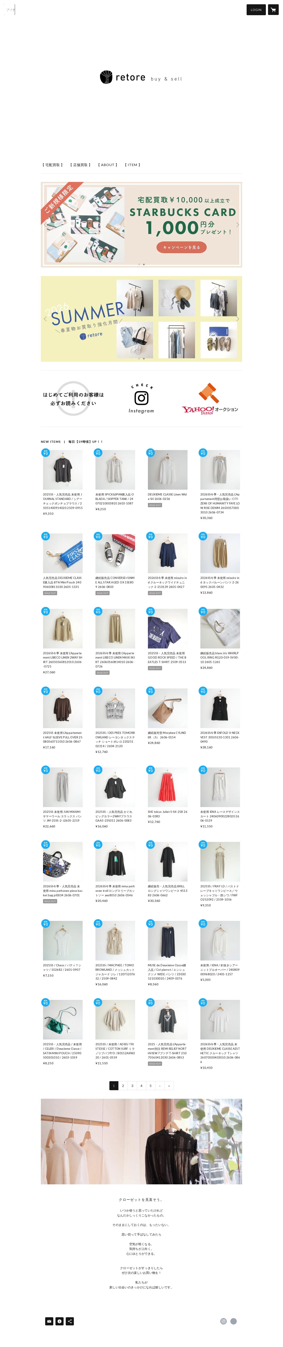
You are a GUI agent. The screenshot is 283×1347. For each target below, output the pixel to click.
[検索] (9, 9)
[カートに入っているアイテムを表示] (273, 9)
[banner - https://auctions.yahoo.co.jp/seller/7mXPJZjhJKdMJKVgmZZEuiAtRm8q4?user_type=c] (209, 398)
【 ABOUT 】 (108, 165)
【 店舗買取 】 (80, 165)
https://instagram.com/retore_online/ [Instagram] (223, 1321)
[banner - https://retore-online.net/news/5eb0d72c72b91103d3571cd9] (73, 398)
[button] (256, 9)
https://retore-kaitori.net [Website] (233, 1321)
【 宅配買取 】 (52, 165)
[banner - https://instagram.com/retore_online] (141, 398)
